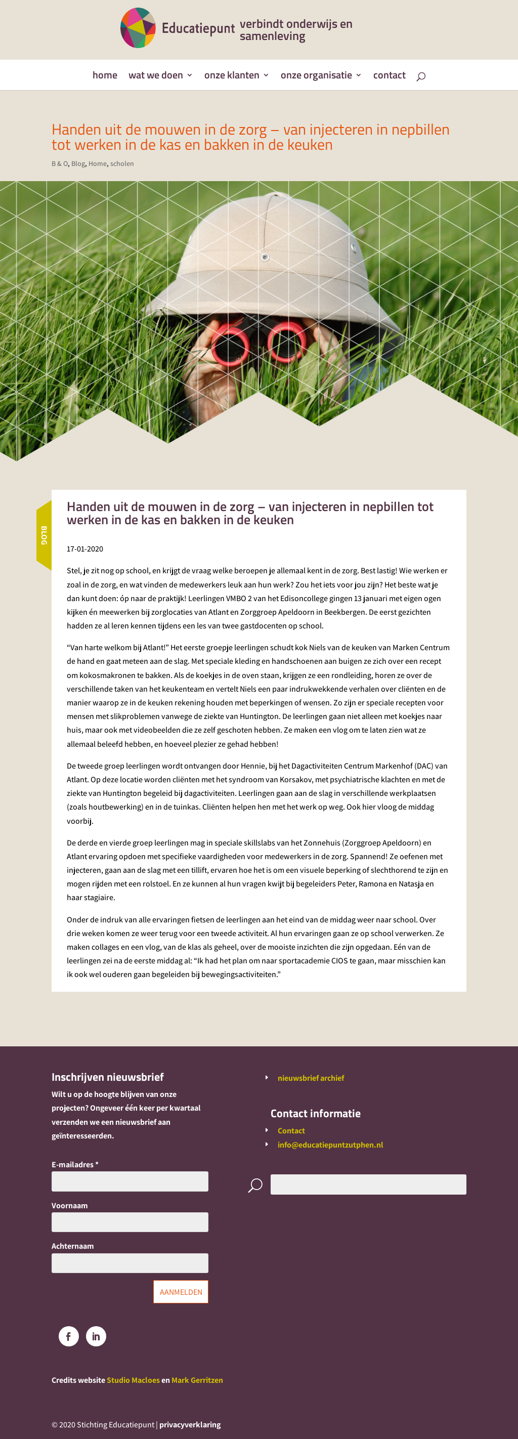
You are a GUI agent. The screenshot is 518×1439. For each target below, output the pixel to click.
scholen (122, 163)
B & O (60, 163)
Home (105, 76)
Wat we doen (155, 76)
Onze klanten (232, 76)
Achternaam (73, 1246)
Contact (389, 76)
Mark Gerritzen (197, 1380)
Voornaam (70, 1205)
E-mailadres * (75, 1164)
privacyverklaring (190, 1424)
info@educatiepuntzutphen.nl (330, 1144)
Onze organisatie (316, 76)
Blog (78, 163)
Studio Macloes (133, 1380)
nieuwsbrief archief (311, 1078)
